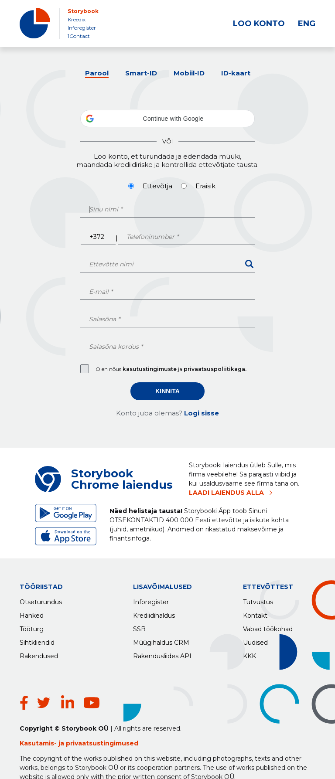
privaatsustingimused (102, 721)
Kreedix (76, 19)
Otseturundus (41, 600)
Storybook (83, 11)
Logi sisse (201, 413)
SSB (139, 627)
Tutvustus (258, 600)
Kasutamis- (39, 721)
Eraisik (205, 186)
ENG (306, 23)
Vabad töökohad (268, 627)
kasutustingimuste (150, 369)
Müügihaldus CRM (161, 640)
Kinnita (167, 391)
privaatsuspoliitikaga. (215, 369)
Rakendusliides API (162, 654)
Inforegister (82, 27)
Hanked (32, 613)
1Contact (79, 36)
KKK (249, 654)
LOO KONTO (259, 23)
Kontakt (255, 613)
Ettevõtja (157, 186)
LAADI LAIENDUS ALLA (226, 493)
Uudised (255, 640)
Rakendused (39, 654)
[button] (167, 118)
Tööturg (32, 627)
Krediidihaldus (154, 613)
